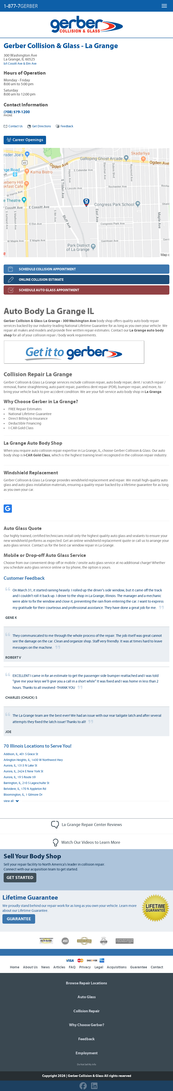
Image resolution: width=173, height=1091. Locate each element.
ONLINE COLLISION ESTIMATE (41, 280)
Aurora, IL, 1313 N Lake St (20, 765)
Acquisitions (116, 967)
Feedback (64, 126)
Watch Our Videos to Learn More (86, 842)
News (45, 967)
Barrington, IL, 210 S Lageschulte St (26, 783)
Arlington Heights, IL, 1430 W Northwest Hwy (33, 760)
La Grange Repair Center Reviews (86, 825)
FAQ (72, 967)
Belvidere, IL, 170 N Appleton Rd (25, 789)
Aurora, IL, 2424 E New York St (23, 771)
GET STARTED (20, 877)
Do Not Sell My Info (86, 1064)
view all (11, 801)
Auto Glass (87, 997)
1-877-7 (21, 6)
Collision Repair (86, 1011)
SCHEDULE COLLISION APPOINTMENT (47, 269)
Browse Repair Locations (86, 983)
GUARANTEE (19, 918)
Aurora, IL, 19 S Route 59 (20, 777)
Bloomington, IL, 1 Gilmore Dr (23, 794)
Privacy (85, 967)
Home (14, 967)
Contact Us (13, 126)
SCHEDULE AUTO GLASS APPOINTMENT (49, 290)
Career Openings (25, 140)
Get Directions (39, 126)
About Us (30, 967)
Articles (59, 967)
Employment (87, 1053)
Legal (98, 967)
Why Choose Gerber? (86, 1025)
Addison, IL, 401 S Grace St (21, 754)
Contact (157, 967)
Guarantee (138, 967)
